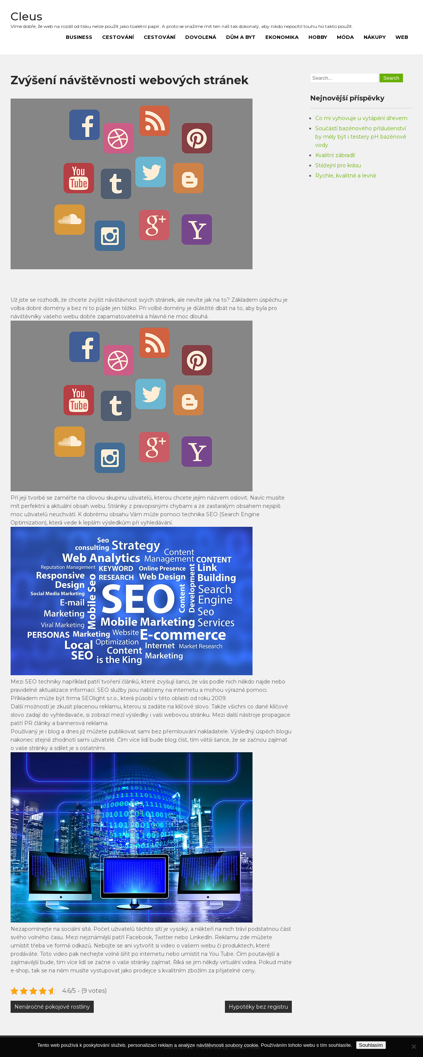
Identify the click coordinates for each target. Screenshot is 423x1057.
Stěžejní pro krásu (338, 165)
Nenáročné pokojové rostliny (52, 1006)
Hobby (317, 37)
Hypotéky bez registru (258, 1006)
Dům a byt (241, 37)
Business (79, 37)
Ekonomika (282, 37)
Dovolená (200, 37)
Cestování (118, 37)
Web (401, 37)
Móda (345, 37)
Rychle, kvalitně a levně (345, 175)
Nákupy (375, 37)
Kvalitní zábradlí (335, 155)
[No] (413, 1046)
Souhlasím (371, 1045)
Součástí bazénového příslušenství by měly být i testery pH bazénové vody (360, 136)
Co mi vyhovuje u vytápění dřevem (361, 118)
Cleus (26, 16)
